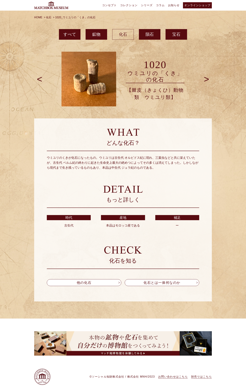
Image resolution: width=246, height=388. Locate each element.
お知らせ (174, 5)
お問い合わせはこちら (173, 379)
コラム (160, 5)
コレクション (129, 5)
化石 (123, 34)
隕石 (150, 34)
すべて (69, 34)
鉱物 (96, 34)
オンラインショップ (197, 5)
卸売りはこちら (201, 379)
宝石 (176, 34)
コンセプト (109, 5)
